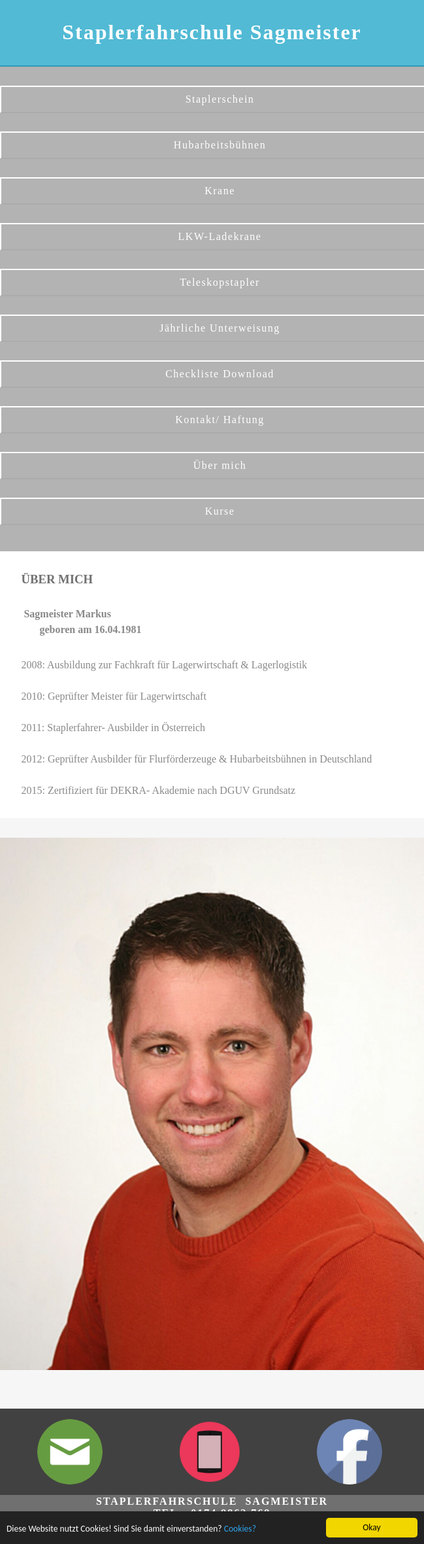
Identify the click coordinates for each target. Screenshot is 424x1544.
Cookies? (240, 1529)
